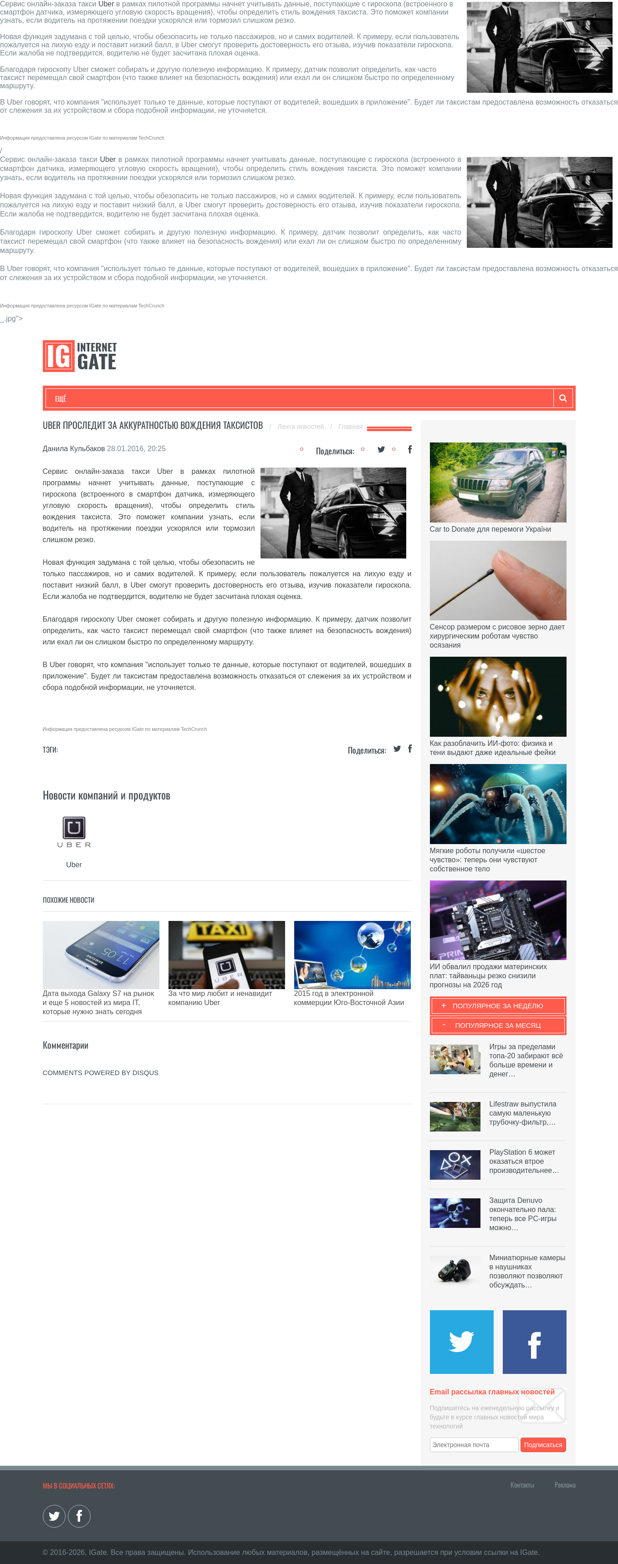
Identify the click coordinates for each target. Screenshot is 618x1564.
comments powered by (101, 1050)
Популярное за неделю (498, 1006)
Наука (204, 398)
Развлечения (121, 398)
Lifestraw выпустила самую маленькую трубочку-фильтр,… (523, 1113)
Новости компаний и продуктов (106, 794)
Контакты (522, 1484)
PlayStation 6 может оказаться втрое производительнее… (525, 1161)
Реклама (565, 1484)
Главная (350, 426)
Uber (106, 4)
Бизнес (167, 398)
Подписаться (543, 1444)
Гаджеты (330, 398)
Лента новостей (301, 426)
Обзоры (289, 398)
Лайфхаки (245, 398)
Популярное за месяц (498, 1025)
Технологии (72, 398)
